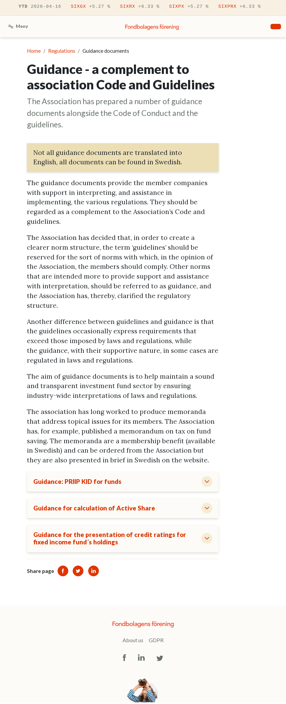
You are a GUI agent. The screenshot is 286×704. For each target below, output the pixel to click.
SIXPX (189, 6)
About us (132, 642)
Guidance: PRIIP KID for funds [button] (78, 482)
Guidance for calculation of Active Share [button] (95, 509)
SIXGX (90, 6)
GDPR (156, 642)
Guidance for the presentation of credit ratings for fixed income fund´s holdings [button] (110, 540)
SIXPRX (239, 6)
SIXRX (139, 6)
